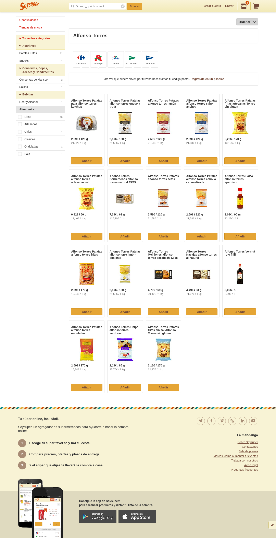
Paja (40, 154)
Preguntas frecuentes (244, 469)
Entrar (229, 6)
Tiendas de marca (30, 27)
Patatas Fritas (41, 53)
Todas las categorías (34, 39)
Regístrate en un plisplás (207, 79)
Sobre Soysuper (248, 442)
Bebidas (26, 95)
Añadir (87, 161)
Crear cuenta (212, 6)
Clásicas (40, 139)
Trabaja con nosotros (244, 460)
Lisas (40, 117)
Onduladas (40, 146)
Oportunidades (28, 20)
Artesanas (40, 124)
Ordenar (247, 22)
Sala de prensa (248, 451)
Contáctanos (250, 446)
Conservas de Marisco (41, 80)
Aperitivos (27, 46)
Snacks (41, 61)
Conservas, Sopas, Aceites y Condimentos (36, 70)
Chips (40, 132)
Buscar (134, 6)
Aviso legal (251, 465)
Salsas (41, 87)
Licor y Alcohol (41, 102)
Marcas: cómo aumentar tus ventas (235, 456)
